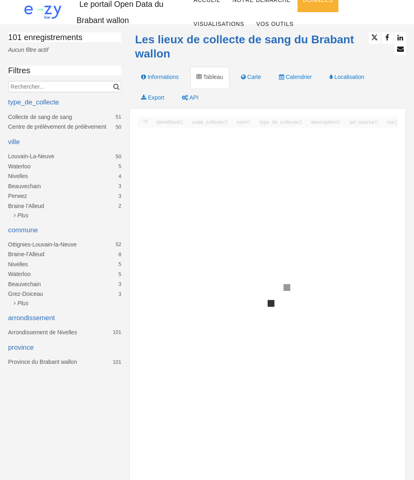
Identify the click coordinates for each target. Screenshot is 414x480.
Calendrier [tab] (295, 77)
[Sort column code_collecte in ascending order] (226, 120)
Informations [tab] (160, 77)
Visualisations (219, 24)
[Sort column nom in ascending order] (249, 120)
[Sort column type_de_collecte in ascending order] (300, 120)
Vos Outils (275, 24)
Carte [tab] (251, 77)
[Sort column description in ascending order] (339, 120)
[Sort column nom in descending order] (249, 122)
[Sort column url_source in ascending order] (376, 120)
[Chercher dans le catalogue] (116, 86)
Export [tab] (152, 97)
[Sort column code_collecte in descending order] (226, 122)
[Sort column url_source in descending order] (376, 122)
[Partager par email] (400, 49)
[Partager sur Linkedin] (400, 38)
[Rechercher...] (64, 86)
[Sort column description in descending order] (339, 122)
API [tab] (190, 97)
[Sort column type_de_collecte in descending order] (300, 122)
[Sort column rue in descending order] (397, 122)
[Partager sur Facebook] (387, 38)
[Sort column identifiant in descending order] (181, 122)
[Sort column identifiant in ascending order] (181, 120)
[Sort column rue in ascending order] (397, 120)
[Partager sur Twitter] (374, 38)
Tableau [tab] (209, 77)
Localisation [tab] (347, 77)
